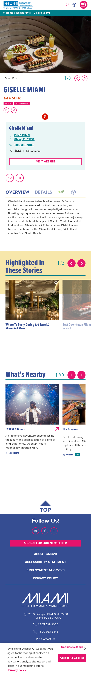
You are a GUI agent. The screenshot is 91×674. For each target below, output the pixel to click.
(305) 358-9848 (24, 145)
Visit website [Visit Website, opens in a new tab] (45, 161)
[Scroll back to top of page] (45, 507)
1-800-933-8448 (48, 631)
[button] (56, 282)
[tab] (60, 192)
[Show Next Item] (84, 78)
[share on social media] (14, 110)
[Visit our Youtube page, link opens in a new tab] (54, 530)
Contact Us (48, 639)
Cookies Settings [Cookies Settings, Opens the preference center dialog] (72, 647)
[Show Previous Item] (77, 78)
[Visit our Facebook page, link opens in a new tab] (44, 530)
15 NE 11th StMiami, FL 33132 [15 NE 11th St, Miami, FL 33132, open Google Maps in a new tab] (24, 137)
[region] (45, 658)
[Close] (85, 649)
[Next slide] (81, 263)
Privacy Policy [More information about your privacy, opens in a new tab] (17, 670)
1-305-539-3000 (48, 624)
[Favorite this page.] (6, 110)
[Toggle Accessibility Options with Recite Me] (74, 5)
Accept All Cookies (72, 658)
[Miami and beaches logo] (45, 600)
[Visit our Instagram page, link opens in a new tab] (35, 530)
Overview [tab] (17, 192)
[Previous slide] (71, 263)
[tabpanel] (45, 222)
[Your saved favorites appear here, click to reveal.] (67, 5)
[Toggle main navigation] (83, 5)
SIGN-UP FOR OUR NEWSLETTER (45, 543)
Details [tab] (43, 192)
